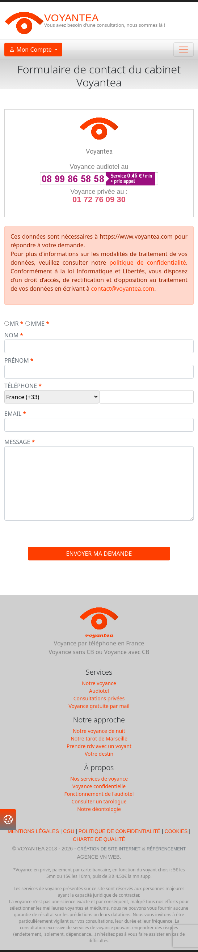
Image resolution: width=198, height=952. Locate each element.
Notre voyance (99, 683)
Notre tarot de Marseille (99, 738)
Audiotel (99, 690)
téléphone (20, 386)
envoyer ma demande (99, 554)
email (12, 414)
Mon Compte (31, 50)
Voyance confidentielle (99, 786)
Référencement (166, 848)
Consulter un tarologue (98, 801)
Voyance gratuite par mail (98, 706)
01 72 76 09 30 (99, 199)
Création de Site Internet (108, 848)
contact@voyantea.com (122, 289)
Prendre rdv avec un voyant (99, 746)
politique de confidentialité (147, 262)
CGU (68, 831)
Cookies (176, 831)
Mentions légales (34, 831)
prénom (16, 360)
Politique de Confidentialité (119, 831)
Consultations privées (99, 698)
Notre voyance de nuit (99, 730)
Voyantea (71, 18)
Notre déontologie (99, 809)
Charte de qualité (99, 839)
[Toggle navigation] (183, 49)
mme (38, 324)
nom (11, 335)
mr (14, 324)
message (17, 442)
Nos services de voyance (99, 778)
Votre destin (99, 753)
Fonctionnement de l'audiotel (99, 793)
